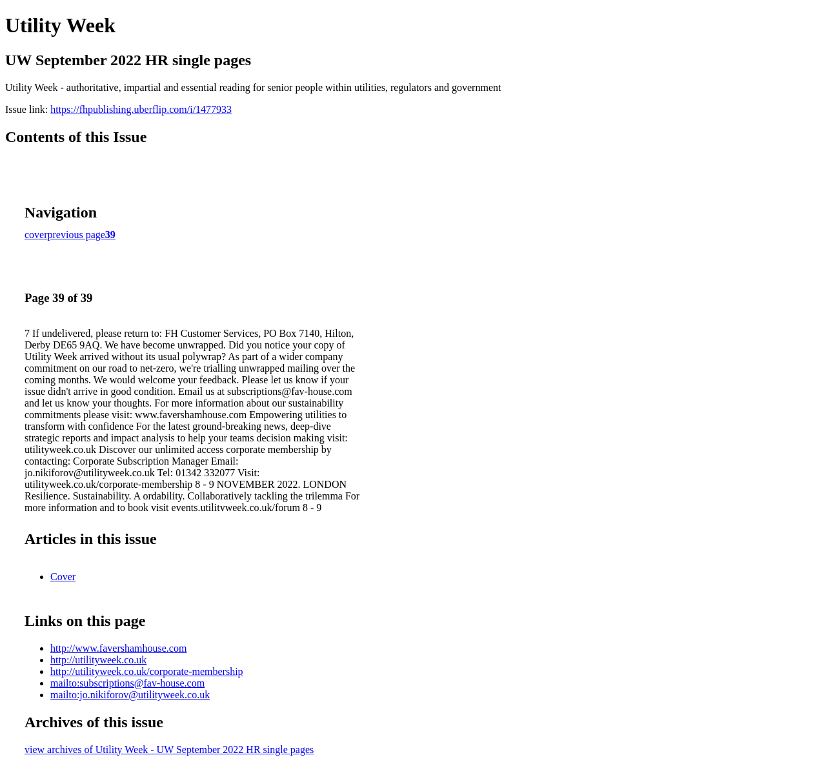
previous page (76, 234)
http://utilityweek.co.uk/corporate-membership (146, 671)
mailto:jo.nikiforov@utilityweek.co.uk (130, 694)
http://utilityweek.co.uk (98, 659)
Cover (63, 576)
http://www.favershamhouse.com (118, 648)
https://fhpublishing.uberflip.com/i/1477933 (141, 109)
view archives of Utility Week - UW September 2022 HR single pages (169, 749)
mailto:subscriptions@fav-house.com (127, 683)
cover (36, 234)
